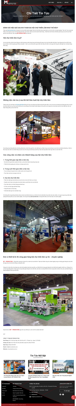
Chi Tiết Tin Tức (38, 13)
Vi (71, 2)
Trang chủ (4, 386)
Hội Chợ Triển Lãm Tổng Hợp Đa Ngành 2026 (62, 376)
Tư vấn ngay (67, 390)
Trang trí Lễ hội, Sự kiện (17, 388)
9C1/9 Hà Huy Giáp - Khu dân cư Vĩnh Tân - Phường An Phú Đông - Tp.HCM (44, 387)
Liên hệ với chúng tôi (66, 383)
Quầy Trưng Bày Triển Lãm (18, 392)
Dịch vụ (59, 2)
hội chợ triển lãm (34, 196)
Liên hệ (66, 2)
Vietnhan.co (71, 404)
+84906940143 (34, 394)
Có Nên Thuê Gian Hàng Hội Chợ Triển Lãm (19, 396)
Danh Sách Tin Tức (23, 16)
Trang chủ (15, 16)
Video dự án (4, 390)
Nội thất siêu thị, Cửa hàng (18, 390)
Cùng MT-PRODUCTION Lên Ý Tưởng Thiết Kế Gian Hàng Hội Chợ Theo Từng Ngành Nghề (38, 377)
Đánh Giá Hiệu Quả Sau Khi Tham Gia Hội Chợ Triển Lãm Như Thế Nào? (46, 16)
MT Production (17, 383)
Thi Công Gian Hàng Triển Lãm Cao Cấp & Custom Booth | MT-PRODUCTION (14, 376)
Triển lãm (14, 386)
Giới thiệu (51, 2)
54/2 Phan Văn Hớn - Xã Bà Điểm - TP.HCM (39, 390)
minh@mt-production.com (36, 396)
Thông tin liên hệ (34, 383)
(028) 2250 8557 (34, 392)
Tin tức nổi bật (38, 355)
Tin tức (3, 392)
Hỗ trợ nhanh (6, 383)
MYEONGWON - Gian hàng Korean (18, 399)
